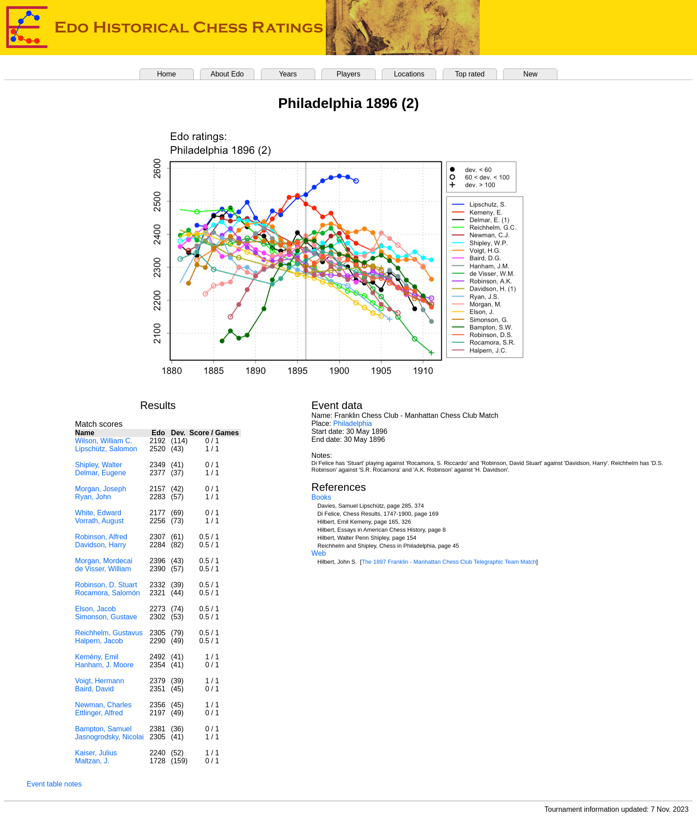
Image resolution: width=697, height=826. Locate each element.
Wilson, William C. (103, 441)
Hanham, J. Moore (104, 665)
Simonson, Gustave (106, 617)
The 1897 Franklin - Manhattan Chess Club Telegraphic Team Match (449, 561)
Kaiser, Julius (96, 753)
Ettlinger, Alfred (99, 713)
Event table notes (54, 784)
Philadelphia (352, 423)
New (530, 74)
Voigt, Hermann (99, 681)
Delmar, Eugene (100, 473)
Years (287, 74)
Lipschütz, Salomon (106, 449)
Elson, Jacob (95, 609)
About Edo (227, 74)
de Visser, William (103, 569)
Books (321, 497)
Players (348, 74)
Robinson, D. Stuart (106, 585)
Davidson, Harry (100, 545)
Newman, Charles (103, 705)
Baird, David (94, 689)
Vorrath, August (99, 521)
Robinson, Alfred (101, 537)
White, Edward (98, 513)
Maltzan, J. (92, 761)
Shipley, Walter (98, 465)
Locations (409, 74)
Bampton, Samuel (103, 729)
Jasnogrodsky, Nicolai (109, 737)
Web (319, 553)
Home (166, 74)
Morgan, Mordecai (103, 561)
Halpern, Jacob (99, 641)
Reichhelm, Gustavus (109, 633)
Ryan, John (93, 497)
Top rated (470, 74)
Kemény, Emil (97, 657)
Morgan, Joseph (100, 489)
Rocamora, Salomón (107, 593)
